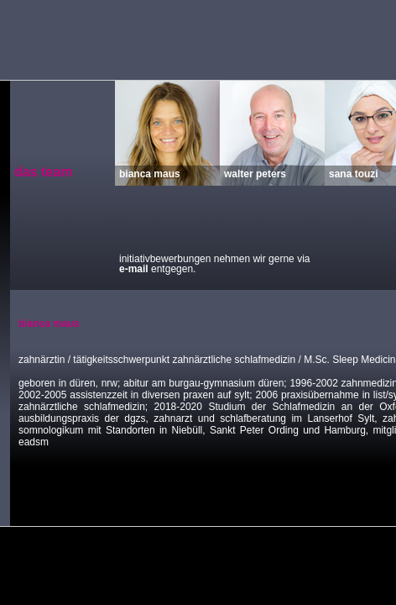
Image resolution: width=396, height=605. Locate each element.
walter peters (255, 173)
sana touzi (353, 173)
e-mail (133, 269)
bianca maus (149, 173)
